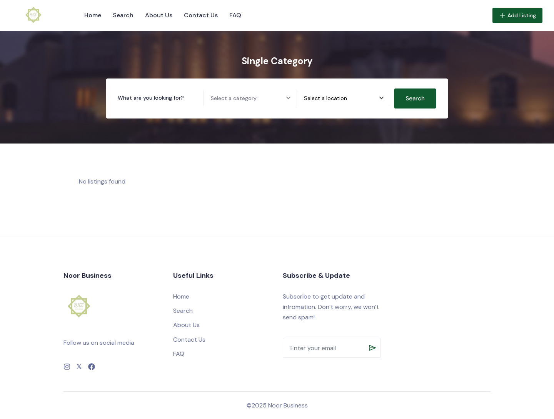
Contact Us (201, 15)
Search (123, 15)
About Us (158, 15)
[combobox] (347, 98)
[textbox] (325, 98)
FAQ (235, 15)
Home (92, 15)
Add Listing (517, 15)
